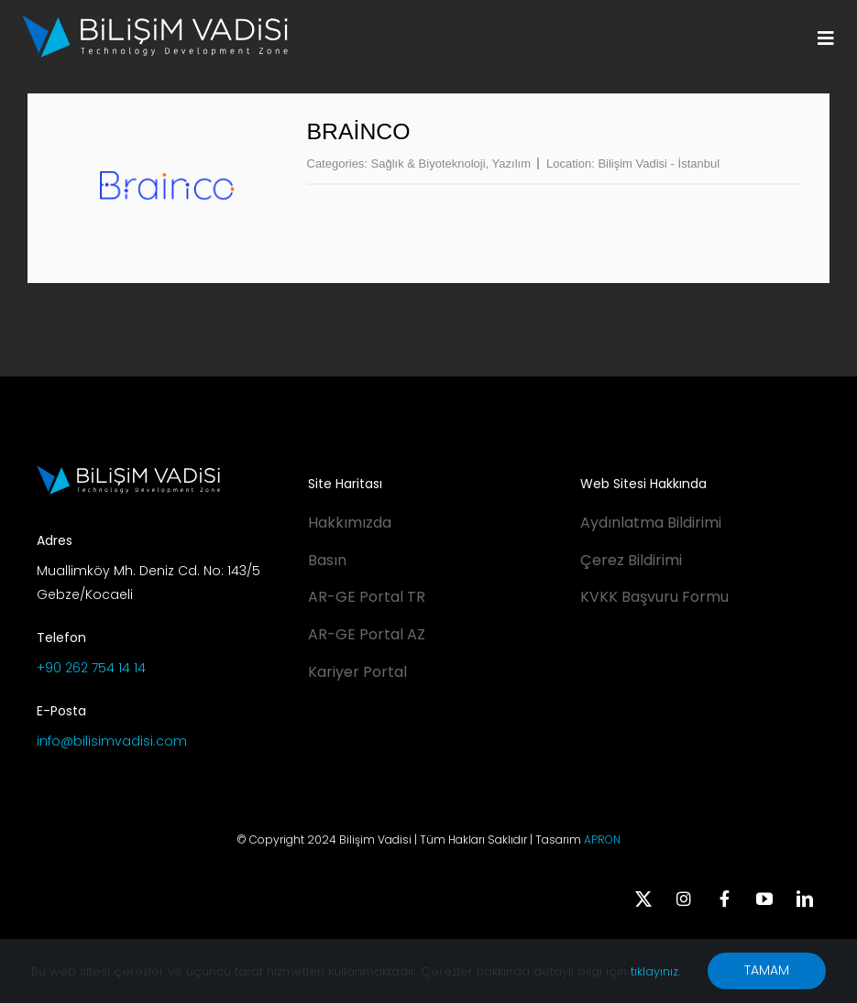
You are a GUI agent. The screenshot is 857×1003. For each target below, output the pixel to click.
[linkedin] (804, 898)
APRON (602, 839)
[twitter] (643, 898)
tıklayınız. (655, 971)
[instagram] (683, 898)
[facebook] (724, 898)
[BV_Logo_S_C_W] (155, 21)
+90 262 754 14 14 (91, 668)
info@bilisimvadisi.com (112, 741)
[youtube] (764, 898)
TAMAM (766, 970)
